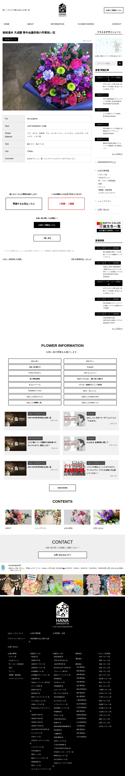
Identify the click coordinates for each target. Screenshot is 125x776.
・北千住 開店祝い (81, 729)
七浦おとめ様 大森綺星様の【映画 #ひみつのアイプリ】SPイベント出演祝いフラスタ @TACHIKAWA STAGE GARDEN (112, 272)
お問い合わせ (103, 210)
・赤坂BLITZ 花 (35, 652)
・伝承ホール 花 (35, 729)
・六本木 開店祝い (81, 700)
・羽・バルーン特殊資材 (106, 181)
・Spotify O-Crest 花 (36, 718)
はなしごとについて (15, 626)
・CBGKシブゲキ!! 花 (37, 696)
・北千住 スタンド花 (104, 718)
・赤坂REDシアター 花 (37, 660)
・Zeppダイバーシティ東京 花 (40, 674)
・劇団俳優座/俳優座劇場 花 (62, 718)
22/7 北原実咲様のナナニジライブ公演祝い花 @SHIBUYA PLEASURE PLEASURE (112, 101)
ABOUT (30, 24)
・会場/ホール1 (34, 646)
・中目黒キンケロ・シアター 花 (63, 744)
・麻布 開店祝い (80, 685)
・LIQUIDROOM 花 (59, 656)
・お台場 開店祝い (81, 714)
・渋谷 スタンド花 (104, 649)
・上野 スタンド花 (104, 707)
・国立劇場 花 (57, 722)
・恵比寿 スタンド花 (104, 671)
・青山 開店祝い (80, 689)
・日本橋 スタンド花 (104, 700)
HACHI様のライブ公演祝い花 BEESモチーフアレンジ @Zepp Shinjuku (112, 131)
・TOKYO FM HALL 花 (60, 652)
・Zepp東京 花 (35, 671)
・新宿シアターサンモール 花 (39, 689)
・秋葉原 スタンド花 (104, 696)
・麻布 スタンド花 (104, 674)
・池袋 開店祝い (80, 667)
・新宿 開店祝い (80, 663)
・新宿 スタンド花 (104, 652)
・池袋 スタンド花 (104, 656)
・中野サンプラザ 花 (59, 733)
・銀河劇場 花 (57, 671)
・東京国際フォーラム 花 (61, 700)
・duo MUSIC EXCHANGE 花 (39, 721)
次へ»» (81, 259)
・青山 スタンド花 (104, 678)
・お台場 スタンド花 (104, 704)
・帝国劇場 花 (57, 704)
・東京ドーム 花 (35, 758)
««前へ (13, 259)
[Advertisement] (47, 176)
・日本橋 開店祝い (81, 711)
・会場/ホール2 (57, 646)
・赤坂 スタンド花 (104, 660)
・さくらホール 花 (36, 725)
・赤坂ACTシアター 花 (37, 656)
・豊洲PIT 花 (57, 715)
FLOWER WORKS (86, 24)
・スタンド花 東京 (103, 646)
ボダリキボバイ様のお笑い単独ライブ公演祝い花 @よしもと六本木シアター (112, 86)
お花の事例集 (103, 171)
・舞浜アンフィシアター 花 (39, 750)
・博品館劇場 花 (58, 678)
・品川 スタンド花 (104, 667)
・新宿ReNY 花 (35, 685)
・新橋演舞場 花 (58, 729)
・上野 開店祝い (80, 718)
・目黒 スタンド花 (104, 663)
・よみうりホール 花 (59, 682)
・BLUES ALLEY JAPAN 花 (62, 660)
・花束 (99, 184)
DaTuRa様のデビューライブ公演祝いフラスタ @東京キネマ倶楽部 (112, 305)
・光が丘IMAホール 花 (60, 751)
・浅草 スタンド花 (104, 715)
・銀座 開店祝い (80, 703)
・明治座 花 (34, 649)
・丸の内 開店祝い (81, 696)
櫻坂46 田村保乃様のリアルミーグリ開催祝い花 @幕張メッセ (112, 145)
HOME (6, 24)
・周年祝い (78, 651)
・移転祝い (78, 646)
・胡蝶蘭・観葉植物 (104, 190)
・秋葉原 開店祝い (81, 707)
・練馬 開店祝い (80, 722)
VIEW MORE (62, 480)
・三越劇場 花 (57, 726)
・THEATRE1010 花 (59, 711)
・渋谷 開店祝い (80, 659)
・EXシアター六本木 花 (60, 685)
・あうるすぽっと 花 (59, 693)
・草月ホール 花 (58, 707)
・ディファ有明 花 (36, 678)
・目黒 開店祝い (80, 674)
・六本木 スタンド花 (104, 689)
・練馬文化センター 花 (60, 748)
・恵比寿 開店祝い (81, 681)
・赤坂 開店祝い (80, 670)
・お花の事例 (11, 646)
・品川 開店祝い (80, 678)
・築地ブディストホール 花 (61, 667)
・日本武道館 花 (35, 743)
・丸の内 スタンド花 (104, 685)
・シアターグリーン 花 (60, 696)
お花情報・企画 (59, 626)
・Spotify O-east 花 (36, 707)
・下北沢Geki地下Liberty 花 (62, 740)
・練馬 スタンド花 (104, 711)
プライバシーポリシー (16, 631)
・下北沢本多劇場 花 (59, 737)
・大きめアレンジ (103, 178)
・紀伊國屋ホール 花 (36, 663)
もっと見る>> (117, 154)
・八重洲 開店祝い (81, 692)
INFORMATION (57, 24)
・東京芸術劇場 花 (59, 689)
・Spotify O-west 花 (36, 711)
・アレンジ (101, 187)
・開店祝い (78, 656)
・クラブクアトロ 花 (36, 739)
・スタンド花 (102, 175)
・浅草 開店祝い (80, 725)
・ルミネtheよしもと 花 (37, 693)
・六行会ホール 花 (59, 674)
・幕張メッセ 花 (35, 747)
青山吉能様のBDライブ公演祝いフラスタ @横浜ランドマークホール (112, 254)
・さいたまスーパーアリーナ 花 (40, 761)
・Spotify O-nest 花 (36, 714)
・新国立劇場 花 (58, 649)
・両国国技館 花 (35, 754)
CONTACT (116, 24)
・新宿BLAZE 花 (35, 682)
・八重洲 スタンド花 (104, 682)
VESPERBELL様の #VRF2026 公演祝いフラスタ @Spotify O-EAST (112, 320)
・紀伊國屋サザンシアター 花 (39, 667)
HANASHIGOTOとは (107, 162)
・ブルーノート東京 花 (60, 663)
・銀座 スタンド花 (104, 693)
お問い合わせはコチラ (62, 547)
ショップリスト (104, 201)
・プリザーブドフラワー (106, 193)
